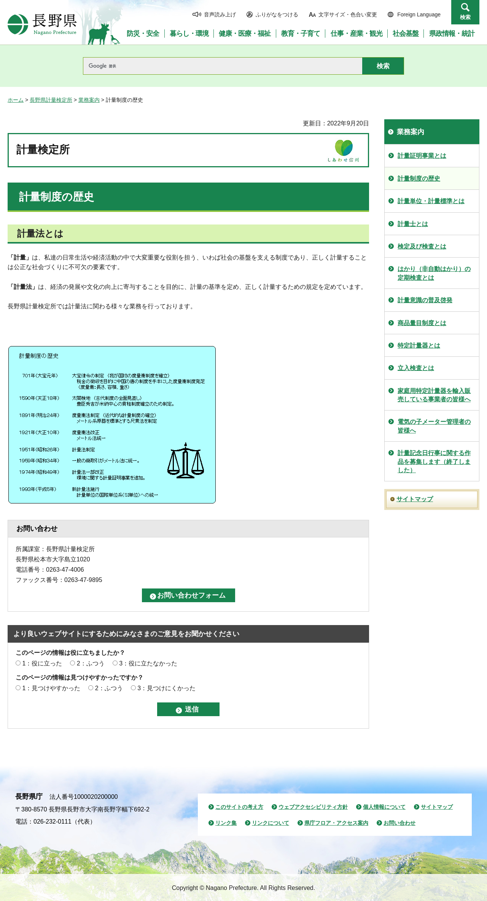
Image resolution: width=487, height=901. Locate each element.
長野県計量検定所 (51, 100)
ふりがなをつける (277, 14)
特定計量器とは (419, 345)
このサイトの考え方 (239, 807)
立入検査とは (416, 368)
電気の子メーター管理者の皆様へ (434, 425)
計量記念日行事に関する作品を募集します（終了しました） (434, 461)
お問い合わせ (399, 823)
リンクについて (270, 823)
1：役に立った (42, 663)
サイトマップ (414, 499)
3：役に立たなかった (148, 663)
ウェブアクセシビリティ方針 (313, 807)
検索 (465, 17)
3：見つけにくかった (166, 688)
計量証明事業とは (422, 155)
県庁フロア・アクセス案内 (336, 823)
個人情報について (384, 807)
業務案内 (89, 100)
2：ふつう (91, 663)
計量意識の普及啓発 (425, 300)
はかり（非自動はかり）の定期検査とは (434, 273)
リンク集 (226, 823)
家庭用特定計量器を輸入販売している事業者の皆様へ (434, 395)
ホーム (16, 100)
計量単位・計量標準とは (431, 201)
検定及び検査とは (422, 246)
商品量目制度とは (422, 323)
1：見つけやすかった (51, 688)
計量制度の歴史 (419, 178)
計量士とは (413, 224)
